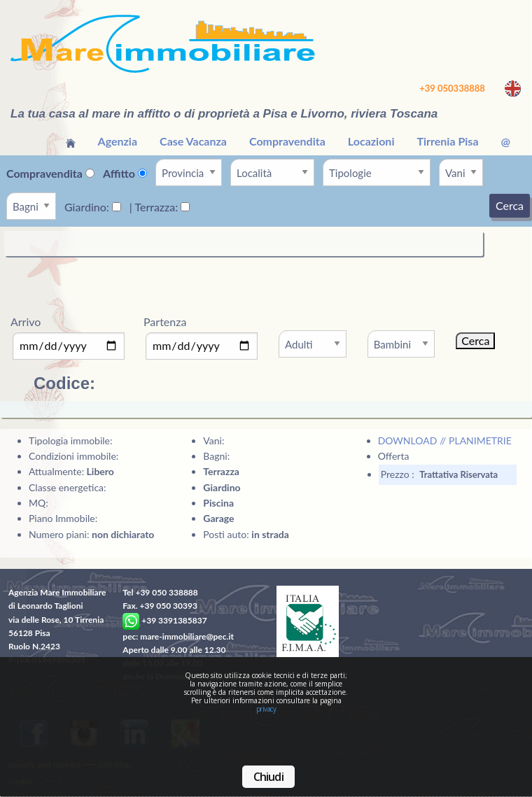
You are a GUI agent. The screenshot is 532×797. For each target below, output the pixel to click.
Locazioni (371, 141)
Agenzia (118, 141)
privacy (266, 709)
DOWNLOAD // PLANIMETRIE (445, 440)
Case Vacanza (193, 141)
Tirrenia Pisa (447, 141)
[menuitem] (71, 141)
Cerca (510, 205)
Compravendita (287, 141)
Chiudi (268, 776)
